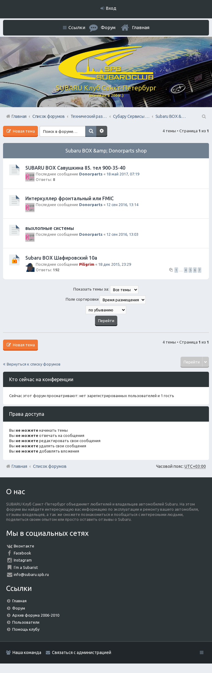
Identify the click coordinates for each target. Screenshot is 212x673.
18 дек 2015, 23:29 (114, 264)
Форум (18, 608)
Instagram (23, 560)
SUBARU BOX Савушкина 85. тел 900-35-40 (75, 168)
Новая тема (23, 131)
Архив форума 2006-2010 (35, 615)
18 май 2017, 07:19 (122, 174)
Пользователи (25, 622)
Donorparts (91, 174)
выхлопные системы (49, 228)
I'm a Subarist (26, 567)
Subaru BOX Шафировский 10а (61, 258)
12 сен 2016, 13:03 (122, 234)
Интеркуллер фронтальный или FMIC (69, 198)
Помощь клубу (25, 629)
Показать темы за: (105, 289)
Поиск (90, 131)
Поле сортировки (106, 299)
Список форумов (50, 466)
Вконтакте (24, 546)
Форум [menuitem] (108, 27)
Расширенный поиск (101, 131)
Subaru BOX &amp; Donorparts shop (106, 150)
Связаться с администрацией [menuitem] (81, 652)
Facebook (22, 553)
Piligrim (86, 264)
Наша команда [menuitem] (27, 652)
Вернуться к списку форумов (33, 364)
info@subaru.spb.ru (31, 574)
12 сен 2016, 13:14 (122, 204)
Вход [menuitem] (111, 8)
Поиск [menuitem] (203, 116)
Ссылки (76, 27)
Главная (140, 27)
